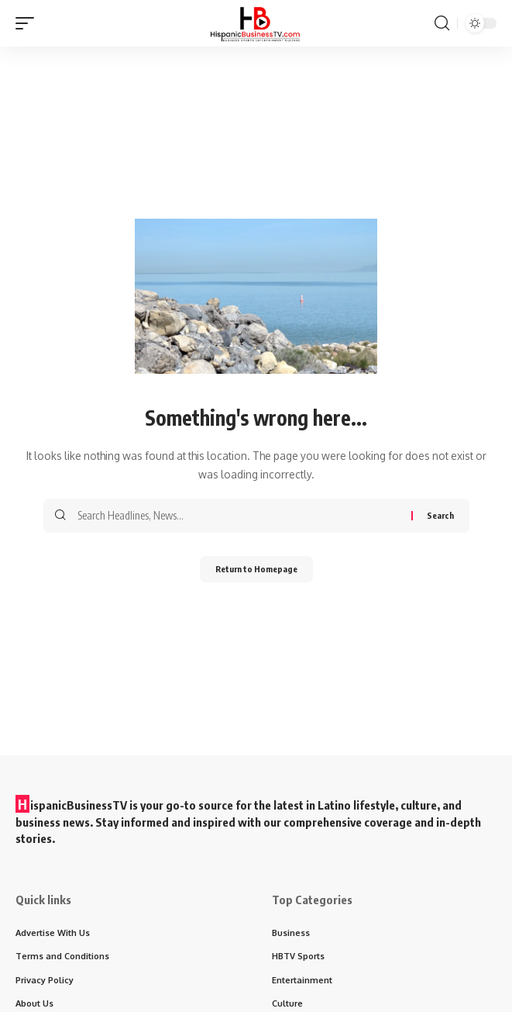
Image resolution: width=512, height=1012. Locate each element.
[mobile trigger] (28, 23)
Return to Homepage (256, 569)
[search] (442, 23)
